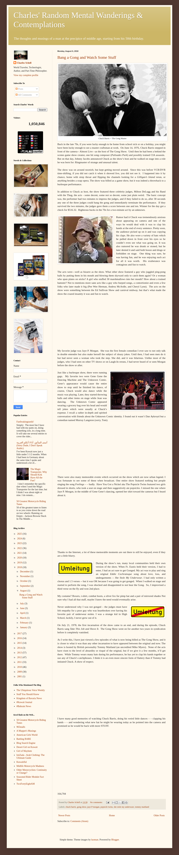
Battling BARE (24, 739)
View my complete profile (26, 75)
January (24, 627)
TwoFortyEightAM (26, 784)
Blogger (115, 839)
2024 (20, 538)
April (22, 613)
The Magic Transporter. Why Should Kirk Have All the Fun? (38, 475)
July (22, 603)
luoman (94, 839)
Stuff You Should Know (28, 694)
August (23, 590)
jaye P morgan (93, 807)
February (24, 622)
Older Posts (159, 815)
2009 (20, 671)
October (24, 581)
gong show (81, 807)
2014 (20, 648)
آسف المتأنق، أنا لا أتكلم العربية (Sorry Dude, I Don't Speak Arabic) (32, 445)
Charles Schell (24, 63)
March (23, 618)
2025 (20, 534)
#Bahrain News (24, 706)
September (25, 586)
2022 (20, 548)
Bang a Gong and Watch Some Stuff (86, 57)
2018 (20, 567)
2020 (20, 557)
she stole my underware (124, 807)
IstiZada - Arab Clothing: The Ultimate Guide (31, 756)
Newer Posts (64, 815)
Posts (19, 89)
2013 (20, 652)
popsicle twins (106, 807)
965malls (21, 727)
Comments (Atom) (79, 821)
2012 (20, 657)
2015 (20, 643)
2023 (20, 543)
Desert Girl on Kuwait (27, 747)
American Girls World (27, 735)
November (25, 576)
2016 (20, 638)
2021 (20, 553)
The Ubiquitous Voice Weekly (31, 690)
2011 (19, 662)
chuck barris (71, 807)
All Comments (24, 95)
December (25, 571)
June (22, 608)
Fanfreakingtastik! (25, 421)
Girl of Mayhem (24, 751)
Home (112, 815)
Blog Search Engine (26, 743)
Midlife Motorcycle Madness (30, 766)
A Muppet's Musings (26, 731)
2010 (20, 667)
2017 (20, 633)
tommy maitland (142, 807)
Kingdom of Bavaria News (29, 698)
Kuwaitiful (22, 762)
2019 (20, 562)
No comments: (96, 802)
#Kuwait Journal (24, 702)
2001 (20, 676)
